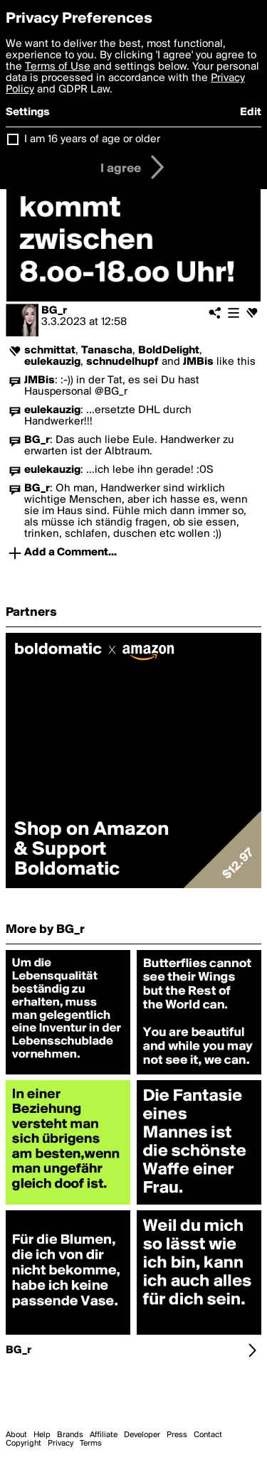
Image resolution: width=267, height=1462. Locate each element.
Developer (142, 1435)
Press (177, 1435)
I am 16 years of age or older (92, 139)
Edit (250, 112)
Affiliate (103, 1435)
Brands (70, 1435)
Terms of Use (57, 67)
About (16, 1435)
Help (42, 1435)
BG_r (54, 310)
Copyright (23, 1443)
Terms (91, 1443)
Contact (208, 1435)
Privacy (60, 1443)
